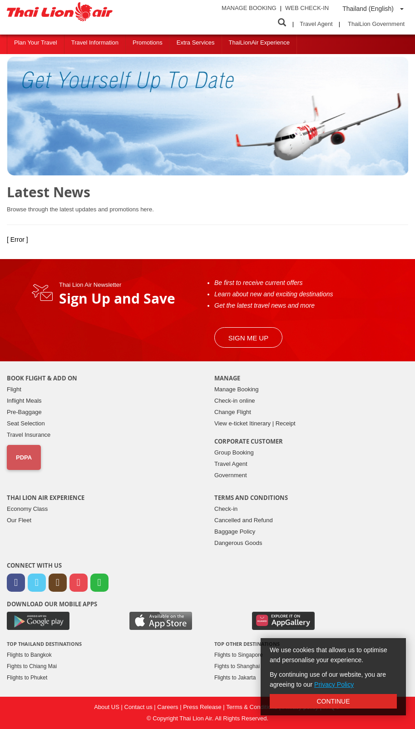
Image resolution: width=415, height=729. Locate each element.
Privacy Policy (334, 684)
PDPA (24, 457)
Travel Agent (316, 23)
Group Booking (234, 452)
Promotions (148, 42)
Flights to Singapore (238, 655)
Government (230, 475)
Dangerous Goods (238, 542)
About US (107, 707)
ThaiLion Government (376, 23)
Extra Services (196, 42)
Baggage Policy (234, 531)
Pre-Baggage (24, 412)
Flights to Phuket (27, 677)
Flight (14, 389)
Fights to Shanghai (237, 666)
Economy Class (27, 508)
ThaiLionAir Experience (259, 42)
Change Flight (232, 412)
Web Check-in (307, 8)
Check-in (225, 508)
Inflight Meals (24, 400)
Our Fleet (19, 520)
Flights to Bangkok (29, 655)
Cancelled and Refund (243, 520)
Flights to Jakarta (235, 677)
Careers (168, 707)
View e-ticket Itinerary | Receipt (255, 423)
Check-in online (234, 400)
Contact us (139, 707)
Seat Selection (26, 423)
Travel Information (95, 42)
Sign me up (248, 338)
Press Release (203, 707)
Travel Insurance (28, 434)
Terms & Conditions (252, 707)
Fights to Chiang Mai (32, 666)
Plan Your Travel (35, 42)
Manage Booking (249, 8)
